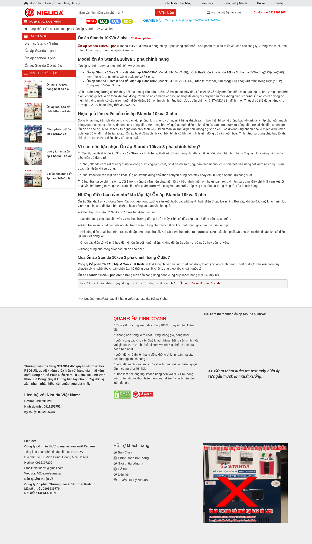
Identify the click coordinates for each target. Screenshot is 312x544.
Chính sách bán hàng (178, 3)
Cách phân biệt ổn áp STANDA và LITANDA (193, 20)
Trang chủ (35, 29)
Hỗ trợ (261, 3)
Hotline (272, 12)
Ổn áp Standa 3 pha (58, 29)
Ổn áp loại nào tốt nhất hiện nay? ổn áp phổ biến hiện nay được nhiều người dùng (59, 109)
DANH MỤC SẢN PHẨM (45, 21)
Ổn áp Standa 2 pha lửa (43, 65)
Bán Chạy (207, 3)
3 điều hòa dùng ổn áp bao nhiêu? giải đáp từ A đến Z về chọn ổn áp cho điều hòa (59, 176)
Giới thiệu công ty (130, 463)
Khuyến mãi (152, 20)
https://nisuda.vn (49, 473)
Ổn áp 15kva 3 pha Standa (200, 283)
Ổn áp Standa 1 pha (40, 51)
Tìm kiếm (166, 12)
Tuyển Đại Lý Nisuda (234, 3)
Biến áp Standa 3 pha (41, 43)
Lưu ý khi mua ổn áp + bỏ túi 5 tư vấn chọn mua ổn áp (59, 154)
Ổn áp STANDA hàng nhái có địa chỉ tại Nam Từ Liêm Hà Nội (60, 87)
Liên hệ (279, 3)
